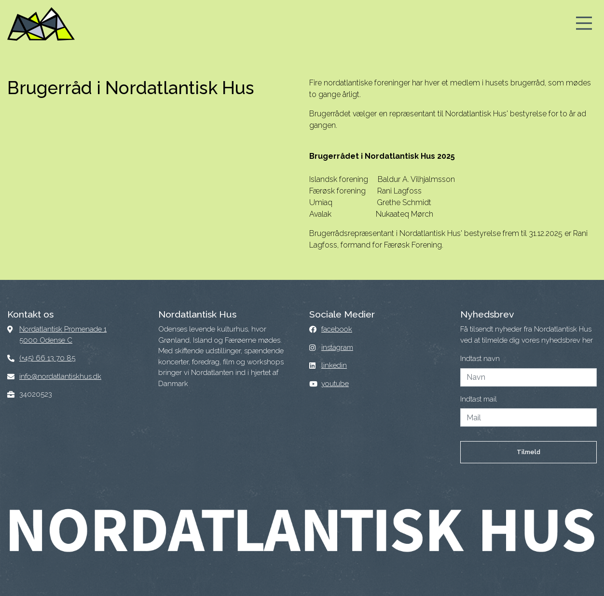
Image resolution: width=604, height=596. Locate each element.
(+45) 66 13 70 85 (47, 358)
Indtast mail (478, 399)
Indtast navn (480, 358)
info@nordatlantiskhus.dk (60, 376)
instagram (337, 347)
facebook (336, 329)
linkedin (334, 365)
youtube (335, 383)
